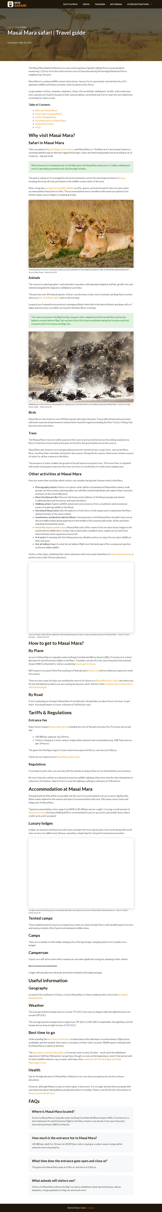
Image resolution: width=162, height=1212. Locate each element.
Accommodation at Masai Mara (51, 120)
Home (10, 27)
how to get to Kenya (85, 664)
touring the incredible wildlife (59, 188)
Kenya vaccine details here (42, 1093)
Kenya (86, 4)
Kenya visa (93, 670)
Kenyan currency (37, 812)
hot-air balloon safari (49, 297)
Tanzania (100, 4)
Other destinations (141, 4)
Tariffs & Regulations (46, 117)
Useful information (45, 123)
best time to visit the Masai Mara (49, 1052)
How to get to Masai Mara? (48, 114)
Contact (91, 1208)
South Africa (70, 4)
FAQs (38, 127)
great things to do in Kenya (60, 149)
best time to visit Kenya (59, 1039)
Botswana (116, 4)
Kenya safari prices (58, 726)
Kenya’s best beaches (120, 554)
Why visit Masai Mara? (46, 110)
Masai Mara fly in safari (107, 680)
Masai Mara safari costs (68, 756)
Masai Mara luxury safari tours (50, 527)
